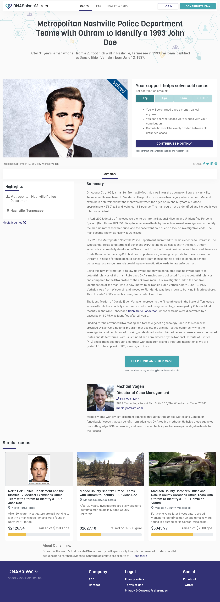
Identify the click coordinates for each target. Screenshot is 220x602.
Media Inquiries (14, 222)
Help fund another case (152, 361)
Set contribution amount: (152, 91)
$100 (183, 98)
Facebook (190, 579)
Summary (110, 173)
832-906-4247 (127, 398)
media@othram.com (129, 408)
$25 (145, 98)
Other (202, 98)
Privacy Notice (134, 579)
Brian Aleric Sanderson (142, 311)
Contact (94, 585)
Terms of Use (134, 585)
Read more (140, 556)
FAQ (98, 6)
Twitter (188, 585)
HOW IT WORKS (117, 6)
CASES (84, 6)
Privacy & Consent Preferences (146, 591)
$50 (164, 98)
